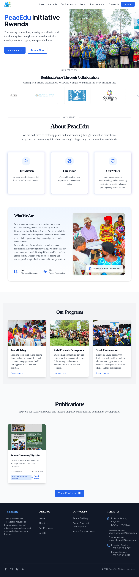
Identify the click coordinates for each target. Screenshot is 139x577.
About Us (52, 4)
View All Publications (69, 493)
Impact (83, 4)
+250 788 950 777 (121, 548)
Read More (35, 477)
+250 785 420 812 (120, 555)
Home (42, 4)
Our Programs (68, 4)
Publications (97, 4)
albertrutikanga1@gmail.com (123, 533)
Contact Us (114, 4)
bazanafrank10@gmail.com (122, 540)
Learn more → (17, 373)
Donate (127, 4)
